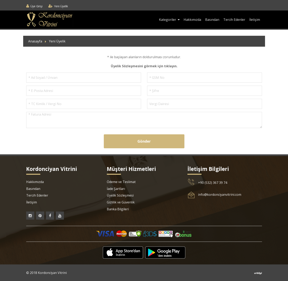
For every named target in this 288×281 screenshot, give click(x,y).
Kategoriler (169, 19)
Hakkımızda (192, 19)
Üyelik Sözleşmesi (120, 195)
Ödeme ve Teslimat (121, 182)
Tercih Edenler (234, 19)
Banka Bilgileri (118, 209)
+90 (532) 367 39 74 (212, 182)
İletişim (254, 19)
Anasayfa (35, 41)
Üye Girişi (36, 6)
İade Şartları (116, 188)
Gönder (144, 141)
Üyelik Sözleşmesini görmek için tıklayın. (144, 66)
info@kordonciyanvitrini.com (219, 194)
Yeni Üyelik (61, 6)
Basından (212, 19)
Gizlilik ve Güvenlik (121, 202)
